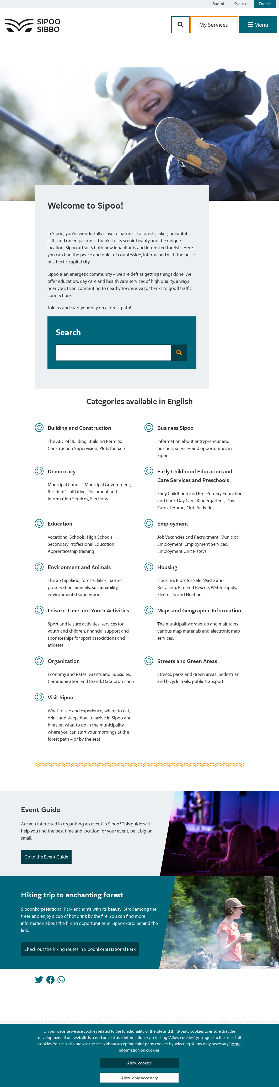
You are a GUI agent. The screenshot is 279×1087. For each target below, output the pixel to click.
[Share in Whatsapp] (61, 981)
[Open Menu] (258, 24)
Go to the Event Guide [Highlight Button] (46, 857)
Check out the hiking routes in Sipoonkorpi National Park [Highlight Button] (80, 949)
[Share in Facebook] (50, 981)
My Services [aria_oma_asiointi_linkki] (214, 24)
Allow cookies (139, 1062)
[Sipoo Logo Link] (32, 30)
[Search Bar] (113, 352)
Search (68, 332)
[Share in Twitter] (39, 981)
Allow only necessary (139, 1077)
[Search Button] (180, 24)
